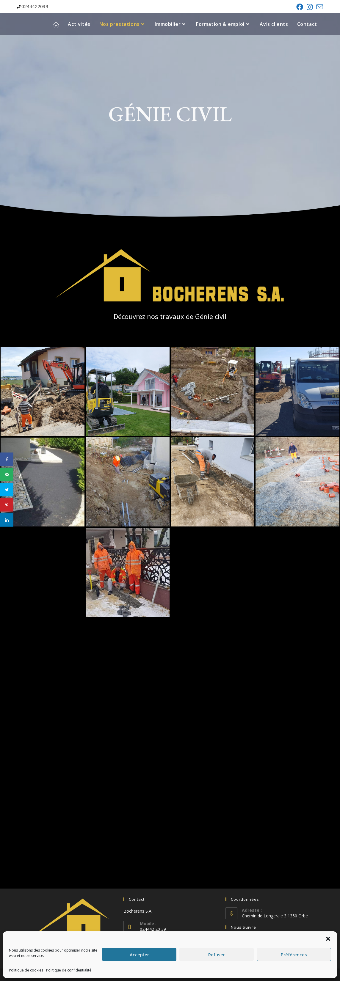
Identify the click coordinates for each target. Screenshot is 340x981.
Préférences (294, 955)
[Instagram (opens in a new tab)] (309, 7)
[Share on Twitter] (6, 489)
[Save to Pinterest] (6, 505)
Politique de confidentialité (68, 970)
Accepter (139, 955)
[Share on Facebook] (6, 459)
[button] (328, 939)
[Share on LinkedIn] (6, 520)
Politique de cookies (26, 970)
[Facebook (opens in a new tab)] (299, 7)
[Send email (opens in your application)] (318, 7)
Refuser (216, 955)
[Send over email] (6, 474)
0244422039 (34, 6)
